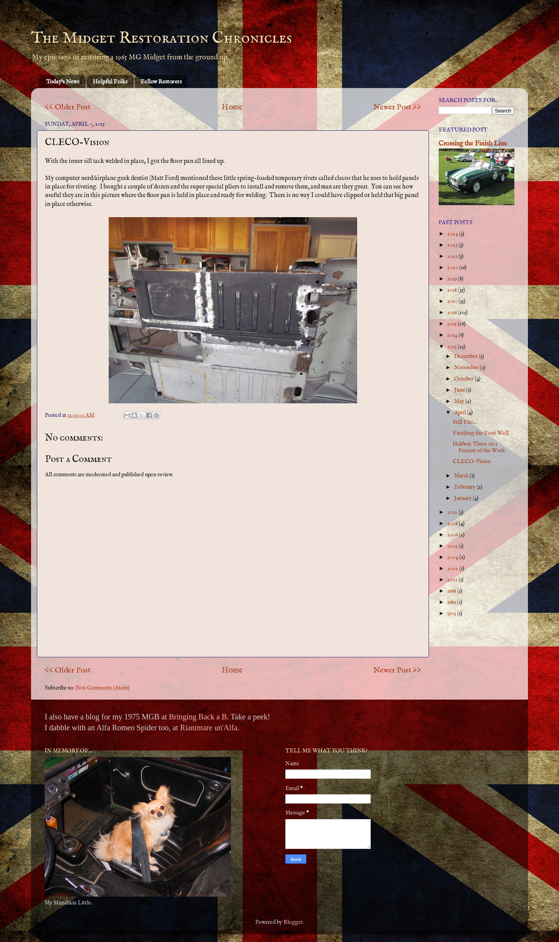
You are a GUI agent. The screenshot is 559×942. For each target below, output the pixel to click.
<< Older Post (67, 107)
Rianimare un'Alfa (208, 727)
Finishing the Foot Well (481, 433)
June (460, 390)
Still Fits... (464, 422)
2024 (453, 233)
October (464, 378)
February (465, 487)
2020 (453, 267)
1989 (452, 602)
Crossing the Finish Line (473, 144)
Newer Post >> (397, 107)
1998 (452, 591)
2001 (452, 579)
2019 (452, 278)
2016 (452, 312)
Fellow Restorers (161, 81)
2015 (452, 323)
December (466, 356)
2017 (452, 301)
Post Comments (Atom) (103, 687)
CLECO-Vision (472, 461)
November (467, 367)
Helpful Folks (110, 81)
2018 (452, 290)
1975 (452, 613)
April (460, 412)
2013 (452, 346)
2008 (453, 523)
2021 (452, 256)
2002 (453, 568)
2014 (452, 335)
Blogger (293, 922)
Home (232, 107)
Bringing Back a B (198, 716)
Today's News (62, 81)
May (459, 401)
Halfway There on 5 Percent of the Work (479, 447)
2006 (453, 534)
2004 (453, 557)
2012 (452, 512)
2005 (452, 546)
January (463, 498)
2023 (452, 245)
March (462, 475)
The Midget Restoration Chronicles (161, 38)
